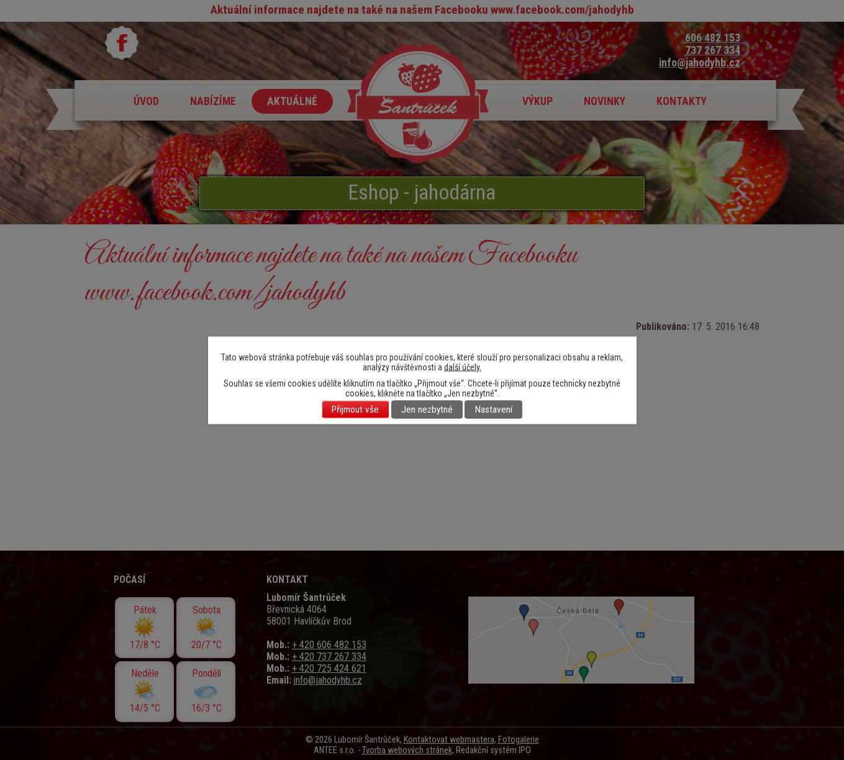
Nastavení (493, 409)
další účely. (462, 367)
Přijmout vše (355, 409)
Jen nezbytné (427, 409)
